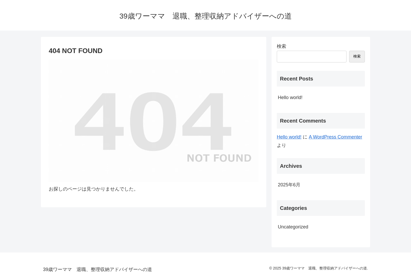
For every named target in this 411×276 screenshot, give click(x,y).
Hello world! (290, 97)
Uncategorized (293, 226)
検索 (281, 46)
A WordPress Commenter (335, 137)
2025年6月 (289, 184)
